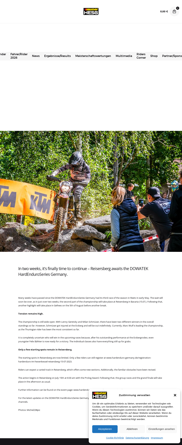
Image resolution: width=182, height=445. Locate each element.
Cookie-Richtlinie (115, 438)
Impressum (157, 438)
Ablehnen (131, 428)
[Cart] (174, 11)
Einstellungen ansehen (161, 428)
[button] (175, 395)
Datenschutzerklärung (137, 438)
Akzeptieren (105, 428)
